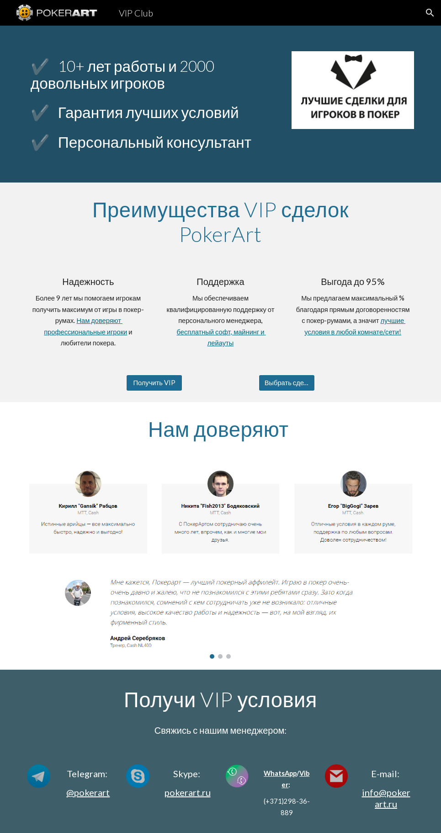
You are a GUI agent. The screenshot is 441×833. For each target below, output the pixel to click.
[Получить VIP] (154, 382)
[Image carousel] (220, 618)
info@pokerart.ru (386, 798)
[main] (154, 74)
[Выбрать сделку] (286, 382)
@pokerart (88, 792)
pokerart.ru (188, 792)
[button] (430, 13)
